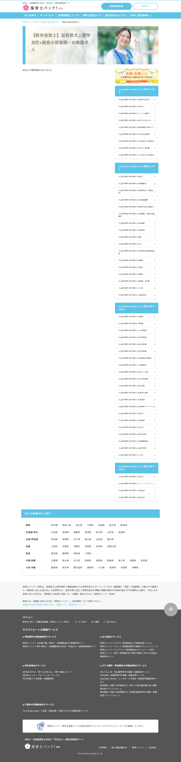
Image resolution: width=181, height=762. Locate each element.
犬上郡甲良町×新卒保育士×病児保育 (131, 386)
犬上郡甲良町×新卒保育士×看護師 (130, 260)
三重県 (88, 553)
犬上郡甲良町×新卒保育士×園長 (129, 237)
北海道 (54, 532)
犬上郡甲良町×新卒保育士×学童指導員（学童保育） (135, 192)
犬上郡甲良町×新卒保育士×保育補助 (131, 223)
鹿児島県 (78, 567)
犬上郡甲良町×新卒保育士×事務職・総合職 (134, 281)
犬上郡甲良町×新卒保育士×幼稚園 (130, 317)
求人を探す (30, 15)
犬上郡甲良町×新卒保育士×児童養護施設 (133, 441)
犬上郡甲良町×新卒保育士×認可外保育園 (133, 379)
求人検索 (95, 622)
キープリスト (47, 15)
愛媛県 (110, 560)
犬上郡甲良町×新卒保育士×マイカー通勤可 (134, 113)
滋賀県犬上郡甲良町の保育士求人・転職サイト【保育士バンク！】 (54, 604)
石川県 (77, 539)
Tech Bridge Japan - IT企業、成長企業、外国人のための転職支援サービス (55, 711)
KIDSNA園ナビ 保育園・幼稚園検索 (38, 679)
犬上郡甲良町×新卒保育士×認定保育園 (132, 351)
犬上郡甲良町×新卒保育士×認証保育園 (132, 344)
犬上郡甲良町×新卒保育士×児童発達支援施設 (134, 358)
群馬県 (123, 525)
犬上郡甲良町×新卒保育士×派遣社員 (131, 490)
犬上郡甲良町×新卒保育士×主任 (129, 244)
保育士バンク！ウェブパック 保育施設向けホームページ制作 (127, 650)
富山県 (88, 539)
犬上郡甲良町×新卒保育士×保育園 (130, 323)
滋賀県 (88, 546)
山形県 (110, 532)
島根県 (88, 560)
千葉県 (90, 525)
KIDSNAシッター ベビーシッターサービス (41, 675)
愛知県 (54, 553)
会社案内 (152, 747)
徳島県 (133, 560)
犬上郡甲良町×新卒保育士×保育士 (130, 177)
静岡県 (65, 553)
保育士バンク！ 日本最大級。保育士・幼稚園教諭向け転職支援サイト (54, 643)
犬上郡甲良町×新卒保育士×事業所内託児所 (134, 100)
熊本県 (65, 567)
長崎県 (90, 567)
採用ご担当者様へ (140, 15)
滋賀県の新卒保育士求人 (50, 22)
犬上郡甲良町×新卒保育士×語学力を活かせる (134, 120)
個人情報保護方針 (119, 747)
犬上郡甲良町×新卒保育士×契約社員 (131, 497)
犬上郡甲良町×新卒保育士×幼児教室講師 (133, 200)
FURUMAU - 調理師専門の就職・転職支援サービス (122, 675)
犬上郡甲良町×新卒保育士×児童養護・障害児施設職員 (136, 215)
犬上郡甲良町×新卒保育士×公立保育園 (132, 330)
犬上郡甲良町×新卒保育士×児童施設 (131, 420)
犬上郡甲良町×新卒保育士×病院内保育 (132, 434)
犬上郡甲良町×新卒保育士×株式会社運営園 (134, 134)
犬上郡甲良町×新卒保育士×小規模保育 (132, 365)
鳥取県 (99, 560)
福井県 (110, 539)
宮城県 (65, 532)
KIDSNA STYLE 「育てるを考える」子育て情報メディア (47, 672)
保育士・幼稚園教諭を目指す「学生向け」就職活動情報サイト (54, 739)
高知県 (144, 560)
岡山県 (65, 560)
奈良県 (99, 546)
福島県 (77, 532)
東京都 (54, 525)
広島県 (54, 560)
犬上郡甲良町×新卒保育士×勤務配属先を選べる (135, 127)
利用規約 (103, 747)
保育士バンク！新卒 (30, 22)
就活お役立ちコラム (116, 15)
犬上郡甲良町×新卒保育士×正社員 (130, 477)
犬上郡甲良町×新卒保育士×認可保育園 (132, 337)
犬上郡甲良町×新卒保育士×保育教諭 (131, 230)
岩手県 (99, 532)
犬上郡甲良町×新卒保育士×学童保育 (131, 400)
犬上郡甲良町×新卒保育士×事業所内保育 (133, 393)
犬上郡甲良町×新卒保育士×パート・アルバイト (135, 484)
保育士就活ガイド (92, 15)
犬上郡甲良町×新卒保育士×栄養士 (130, 267)
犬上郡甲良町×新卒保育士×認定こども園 (133, 372)
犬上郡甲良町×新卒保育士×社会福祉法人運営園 (135, 141)
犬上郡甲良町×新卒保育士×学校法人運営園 (134, 148)
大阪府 (54, 546)
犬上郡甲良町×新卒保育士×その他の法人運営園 (135, 155)
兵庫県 (65, 546)
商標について (138, 747)
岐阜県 (77, 553)
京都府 (77, 546)
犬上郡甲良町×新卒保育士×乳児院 (130, 427)
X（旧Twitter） (110, 622)
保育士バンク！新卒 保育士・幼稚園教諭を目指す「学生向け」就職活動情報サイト (59, 646)
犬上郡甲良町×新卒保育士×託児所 (130, 413)
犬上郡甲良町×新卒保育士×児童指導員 (132, 295)
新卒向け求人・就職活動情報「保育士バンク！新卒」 (46, 622)
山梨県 (99, 539)
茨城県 (101, 525)
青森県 (88, 532)
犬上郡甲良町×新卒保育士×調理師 (130, 274)
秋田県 (121, 532)
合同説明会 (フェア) (68, 15)
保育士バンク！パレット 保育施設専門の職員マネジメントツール (129, 646)
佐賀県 (123, 567)
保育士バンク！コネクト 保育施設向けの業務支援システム (126, 643)
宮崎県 (112, 567)
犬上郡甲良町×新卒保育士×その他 (130, 288)
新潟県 (54, 539)
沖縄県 (135, 567)
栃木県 (112, 525)
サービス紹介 (81, 622)
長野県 (65, 539)
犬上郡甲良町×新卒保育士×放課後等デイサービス (136, 407)
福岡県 (54, 567)
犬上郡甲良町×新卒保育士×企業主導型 (132, 448)
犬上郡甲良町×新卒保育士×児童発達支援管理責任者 (136, 252)
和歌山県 (111, 546)
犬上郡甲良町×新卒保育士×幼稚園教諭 (132, 183)
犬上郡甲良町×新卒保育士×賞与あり (131, 107)
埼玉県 (79, 525)
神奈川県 (66, 525)
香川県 (121, 560)
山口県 (77, 560)
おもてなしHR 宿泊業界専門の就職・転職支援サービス (125, 672)
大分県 (101, 567)
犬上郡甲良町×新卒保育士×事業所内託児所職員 (135, 207)
